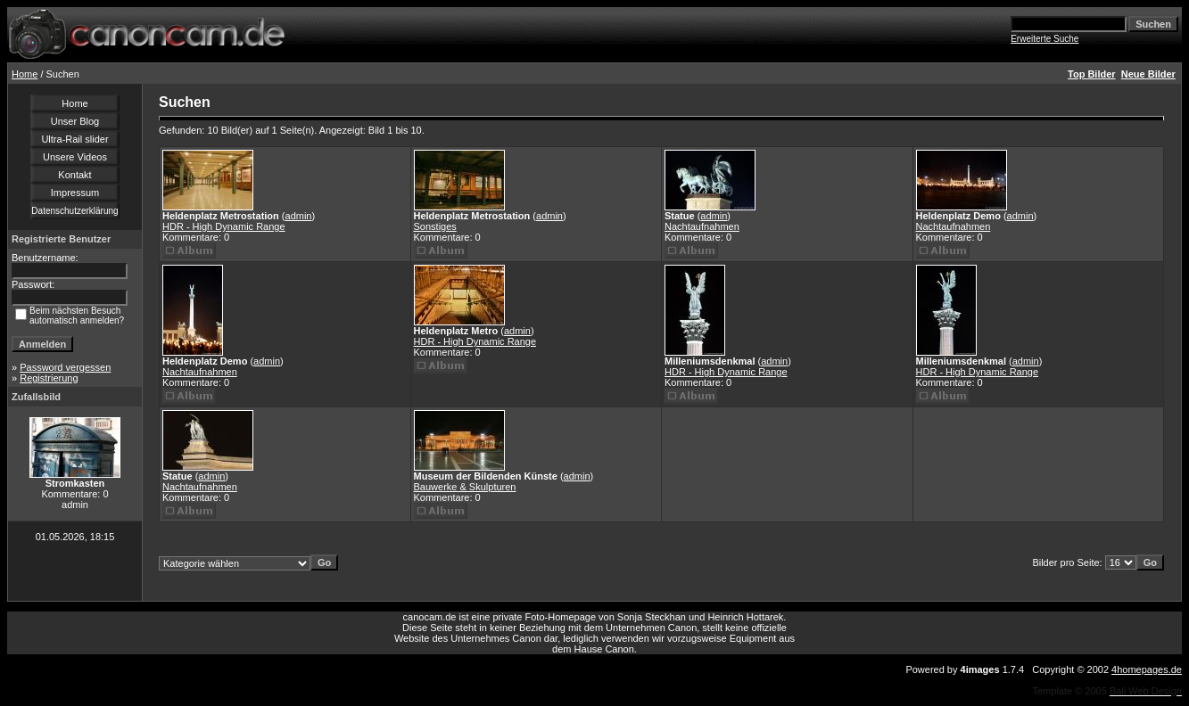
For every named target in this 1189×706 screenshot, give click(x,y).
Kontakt (74, 174)
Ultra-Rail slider (74, 139)
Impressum (75, 192)
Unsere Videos (75, 157)
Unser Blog (75, 121)
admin (298, 215)
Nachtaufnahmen (702, 226)
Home (24, 74)
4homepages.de (1146, 669)
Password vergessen (65, 367)
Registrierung (49, 378)
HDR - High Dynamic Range (223, 226)
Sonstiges (435, 226)
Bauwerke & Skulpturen (465, 486)
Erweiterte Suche (1044, 39)
